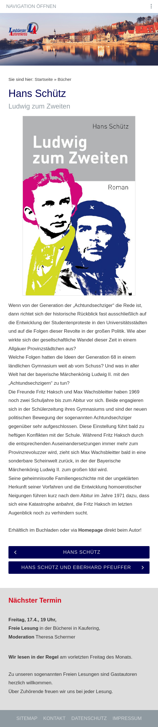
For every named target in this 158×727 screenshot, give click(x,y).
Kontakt (54, 718)
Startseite (44, 79)
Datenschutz (89, 718)
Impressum (127, 718)
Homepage (90, 530)
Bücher (64, 79)
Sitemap (27, 718)
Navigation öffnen (31, 6)
